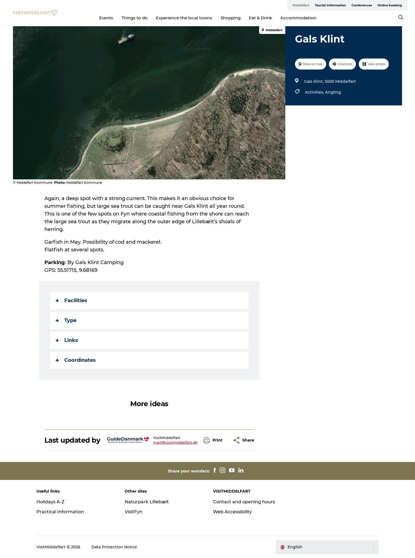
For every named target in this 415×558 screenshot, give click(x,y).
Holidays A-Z (50, 501)
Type (66, 320)
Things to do (134, 17)
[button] (214, 440)
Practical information (60, 511)
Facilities (71, 300)
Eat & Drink (260, 17)
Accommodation (298, 17)
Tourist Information (330, 5)
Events (106, 17)
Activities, (315, 92)
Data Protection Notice (114, 546)
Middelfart (300, 5)
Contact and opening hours (244, 501)
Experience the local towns (184, 17)
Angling (333, 92)
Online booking (389, 5)
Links (67, 340)
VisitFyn (133, 511)
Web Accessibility (232, 511)
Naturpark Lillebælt (147, 501)
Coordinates (76, 360)
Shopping (230, 17)
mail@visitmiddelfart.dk (175, 442)
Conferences (362, 5)
